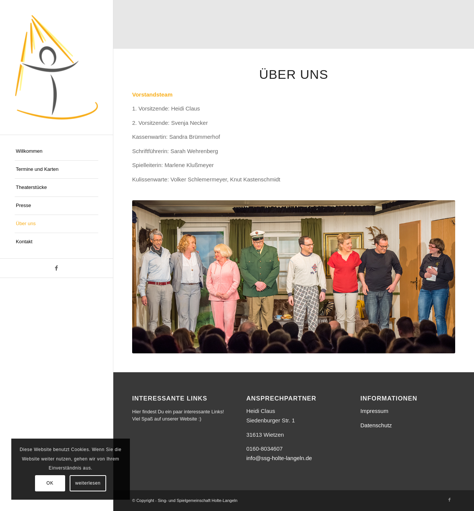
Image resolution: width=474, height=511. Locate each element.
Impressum (374, 411)
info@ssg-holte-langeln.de (279, 458)
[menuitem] (56, 152)
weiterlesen (88, 483)
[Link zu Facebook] (56, 268)
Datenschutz (376, 425)
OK (49, 483)
